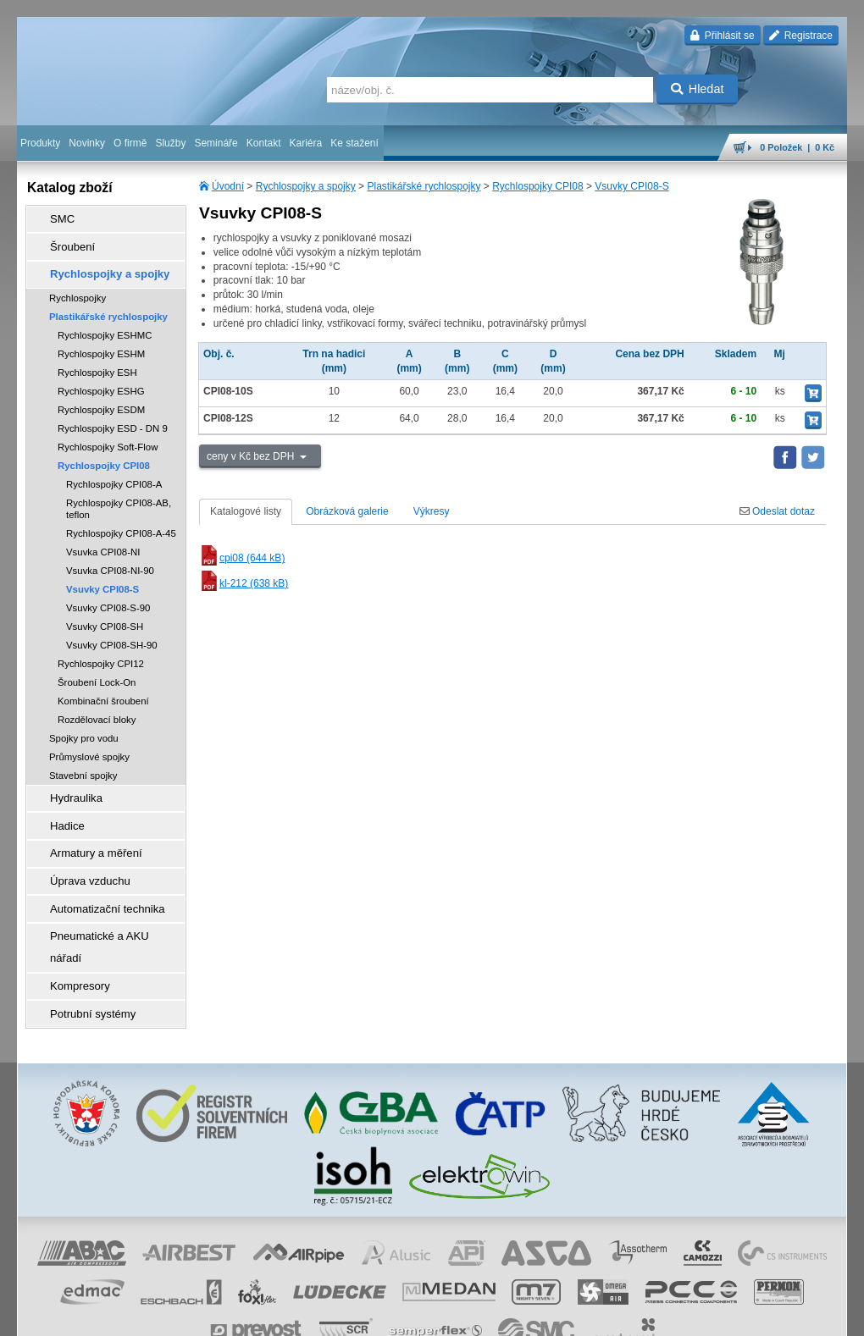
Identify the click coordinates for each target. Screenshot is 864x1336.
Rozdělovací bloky (97, 708)
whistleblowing (523, 1315)
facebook (581, 1315)
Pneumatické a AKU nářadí (105, 903)
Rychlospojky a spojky (306, 186)
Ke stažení (354, 143)
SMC (55, 218)
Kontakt (263, 143)
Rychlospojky (77, 286)
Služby (170, 143)
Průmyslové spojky (89, 745)
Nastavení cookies (191, 1315)
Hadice (59, 808)
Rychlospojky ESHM (101, 342)
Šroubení (65, 241)
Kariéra (305, 143)
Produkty (40, 143)
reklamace (462, 1315)
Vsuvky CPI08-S (631, 186)
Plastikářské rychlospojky (423, 186)
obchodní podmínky (280, 1315)
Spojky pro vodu (84, 726)
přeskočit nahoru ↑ (800, 1315)
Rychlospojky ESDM (101, 398)
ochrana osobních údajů (381, 1315)
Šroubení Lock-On (97, 670)
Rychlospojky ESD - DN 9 (113, 416)
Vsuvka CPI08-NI (103, 540)
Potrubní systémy (83, 951)
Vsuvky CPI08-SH (104, 615)
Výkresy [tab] (431, 511)
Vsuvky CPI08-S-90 (108, 596)
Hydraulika (68, 785)
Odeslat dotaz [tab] (777, 511)
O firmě (130, 143)
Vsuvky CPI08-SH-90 (112, 633)
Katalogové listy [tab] (245, 511)
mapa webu (671, 1315)
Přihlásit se (722, 35)
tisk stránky (728, 1315)
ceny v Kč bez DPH (252, 456)
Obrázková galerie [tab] (347, 511)
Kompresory (71, 927)
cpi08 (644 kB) (242, 558)
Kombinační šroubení (103, 689)
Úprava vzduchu (81, 856)
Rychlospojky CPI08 (537, 186)
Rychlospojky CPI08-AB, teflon (118, 497)
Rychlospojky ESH (97, 361)
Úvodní (228, 186)
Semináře (215, 143)
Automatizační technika (96, 880)
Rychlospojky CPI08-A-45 (121, 521)
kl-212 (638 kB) (243, 583)
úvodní (624, 1315)
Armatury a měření (86, 832)
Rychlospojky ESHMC (105, 323)
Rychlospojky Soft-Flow (108, 435)
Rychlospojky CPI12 (101, 652)
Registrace (801, 35)
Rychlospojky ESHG (101, 379)
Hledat (697, 89)
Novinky (87, 143)
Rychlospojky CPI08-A (114, 472)
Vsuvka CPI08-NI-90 (110, 559)
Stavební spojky (83, 764)
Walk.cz (126, 1315)
